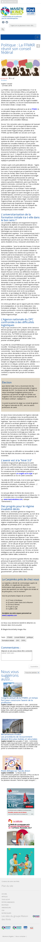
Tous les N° (6, 899)
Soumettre (34, 666)
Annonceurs (6, 908)
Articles (5, 897)
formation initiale (8, 640)
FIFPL (24, 640)
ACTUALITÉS (4, 78)
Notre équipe (6, 913)
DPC (17, 640)
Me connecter (9, 2)
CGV (3, 910)
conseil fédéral (19, 637)
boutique (5, 905)
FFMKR (9, 637)
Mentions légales (8, 936)
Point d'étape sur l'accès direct (15, 771)
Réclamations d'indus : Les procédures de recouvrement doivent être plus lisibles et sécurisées (19, 736)
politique (30, 637)
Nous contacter (21, 936)
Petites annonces (8, 902)
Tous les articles (32, 673)
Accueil (4, 894)
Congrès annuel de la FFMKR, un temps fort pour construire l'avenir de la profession (19, 700)
